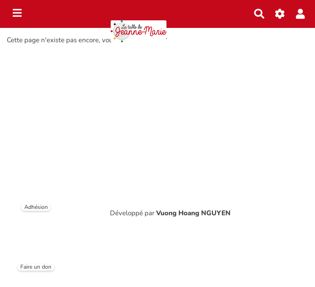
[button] (300, 14)
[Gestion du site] (280, 14)
